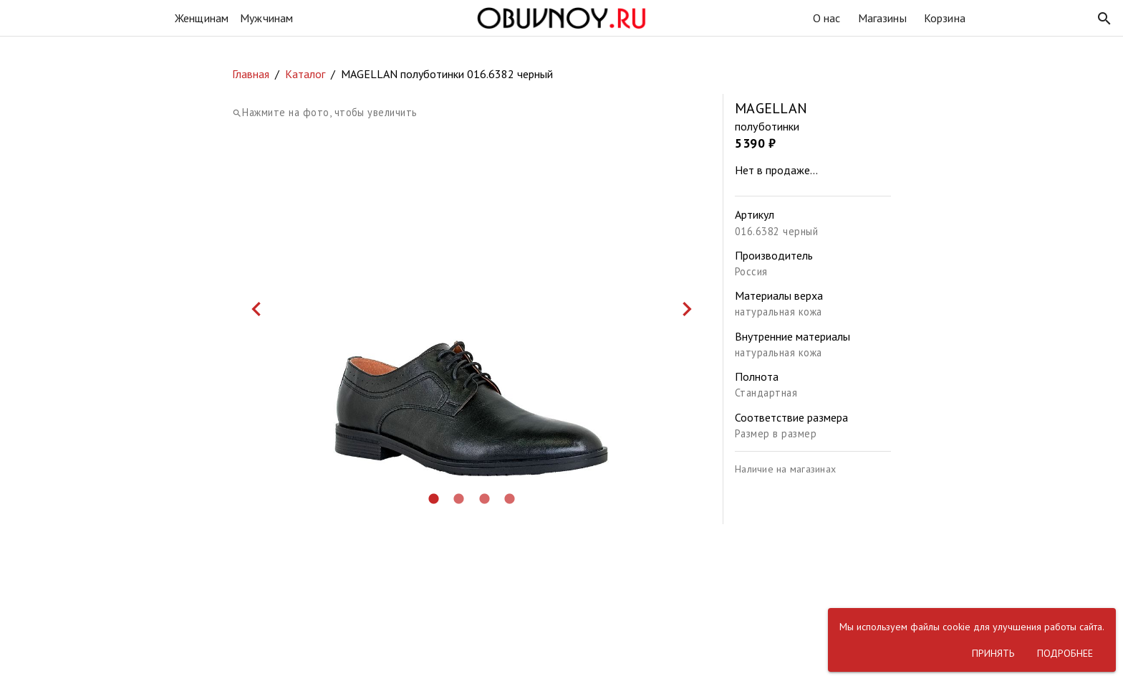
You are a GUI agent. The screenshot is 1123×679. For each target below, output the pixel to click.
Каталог (305, 74)
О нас (827, 18)
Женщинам (201, 18)
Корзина (944, 18)
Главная (250, 74)
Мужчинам (266, 18)
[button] (1104, 19)
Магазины (882, 18)
